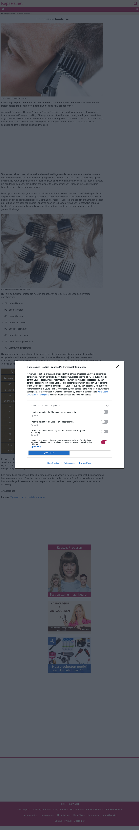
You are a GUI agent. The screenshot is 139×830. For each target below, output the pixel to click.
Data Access (69, 463)
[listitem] (69, 405)
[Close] (118, 367)
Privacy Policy (85, 463)
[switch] (104, 412)
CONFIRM (49, 453)
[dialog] (69, 415)
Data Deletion (53, 463)
